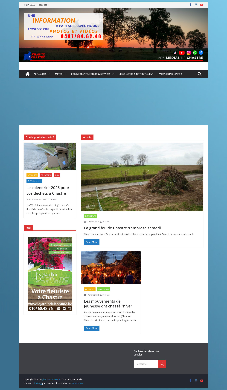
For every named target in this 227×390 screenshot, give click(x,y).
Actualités (40, 73)
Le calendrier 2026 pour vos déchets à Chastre (47, 190)
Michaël (105, 221)
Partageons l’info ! (170, 73)
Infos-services (34, 181)
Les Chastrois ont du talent (136, 73)
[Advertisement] (113, 101)
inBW (57, 175)
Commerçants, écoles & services (90, 73)
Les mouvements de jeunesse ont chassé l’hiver (108, 303)
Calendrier (46, 175)
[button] (48, 74)
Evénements (90, 216)
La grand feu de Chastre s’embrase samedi (122, 227)
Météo (59, 73)
